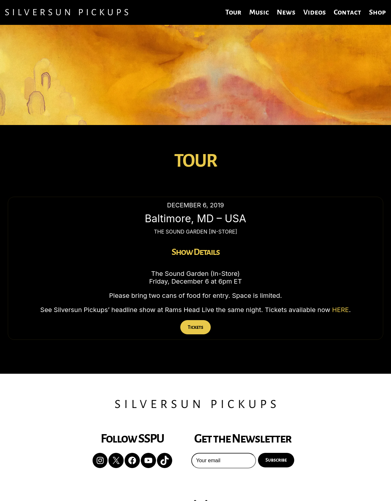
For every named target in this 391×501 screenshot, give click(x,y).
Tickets (195, 327)
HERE (340, 310)
